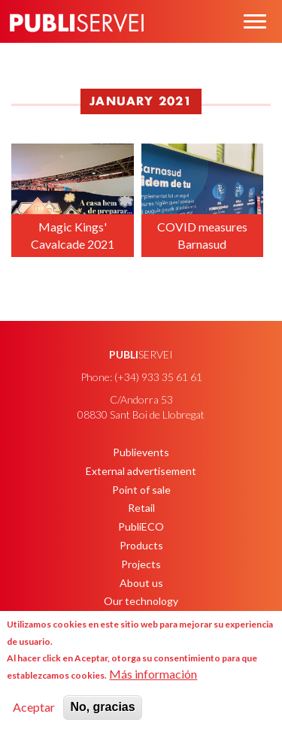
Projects (141, 564)
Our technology (141, 600)
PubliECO (141, 526)
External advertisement (141, 470)
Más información (153, 674)
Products (141, 545)
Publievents (141, 452)
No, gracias (102, 706)
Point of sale (141, 489)
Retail (141, 507)
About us (141, 582)
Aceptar (34, 707)
